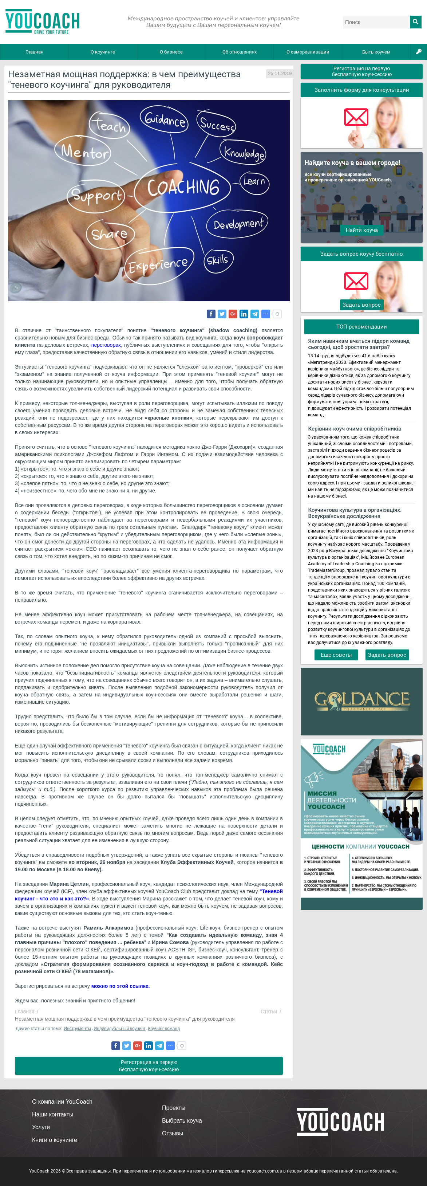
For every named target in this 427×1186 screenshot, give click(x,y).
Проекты (173, 1108)
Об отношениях (239, 52)
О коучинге (103, 52)
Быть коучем (376, 52)
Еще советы (336, 655)
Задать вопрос (362, 305)
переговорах (105, 345)
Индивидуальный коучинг (119, 1028)
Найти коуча (362, 230)
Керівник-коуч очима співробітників (354, 429)
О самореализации (307, 52)
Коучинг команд (164, 1028)
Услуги (41, 1127)
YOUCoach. (380, 179)
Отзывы (172, 1133)
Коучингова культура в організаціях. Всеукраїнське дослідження (355, 513)
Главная (34, 52)
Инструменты (77, 1028)
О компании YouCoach (62, 1102)
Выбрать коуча (182, 1121)
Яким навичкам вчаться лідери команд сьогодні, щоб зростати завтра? (359, 344)
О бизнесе (171, 52)
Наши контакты (53, 1114)
